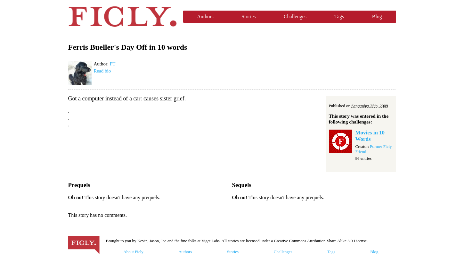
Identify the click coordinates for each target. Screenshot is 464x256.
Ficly (122, 16)
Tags (339, 16)
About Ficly (133, 251)
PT (113, 63)
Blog (377, 16)
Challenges (295, 16)
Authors (205, 16)
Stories (248, 16)
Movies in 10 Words (370, 136)
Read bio (102, 70)
